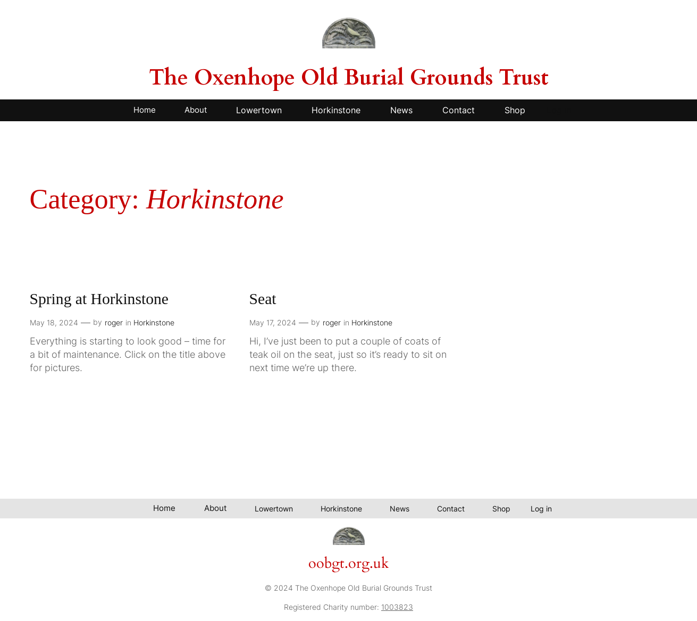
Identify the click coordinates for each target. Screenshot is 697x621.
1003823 (397, 606)
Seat (262, 298)
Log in (559, 110)
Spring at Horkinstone (99, 298)
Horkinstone (153, 322)
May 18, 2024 (54, 322)
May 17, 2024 (272, 322)
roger (114, 322)
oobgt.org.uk (348, 563)
